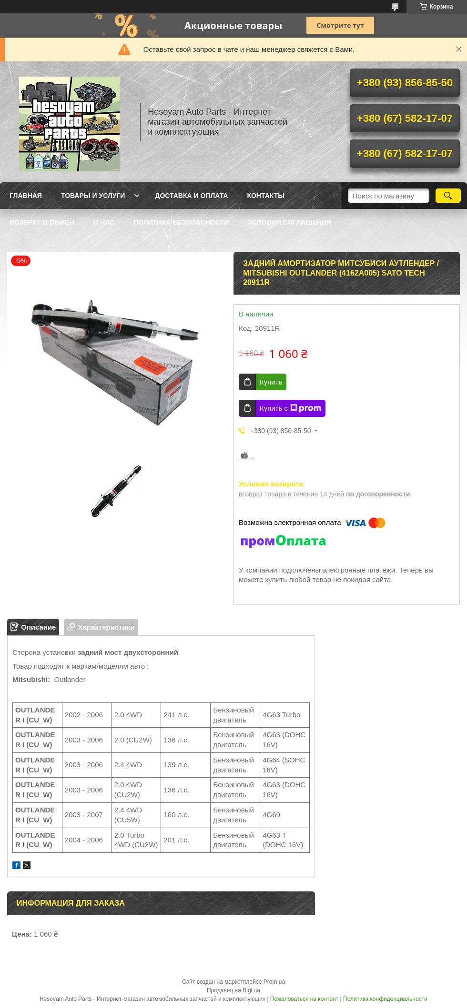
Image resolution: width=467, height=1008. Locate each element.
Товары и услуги (93, 195)
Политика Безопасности (181, 222)
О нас (104, 222)
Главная (26, 195)
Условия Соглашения (289, 222)
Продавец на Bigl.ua (233, 990)
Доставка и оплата (191, 195)
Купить (271, 382)
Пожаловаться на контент (304, 999)
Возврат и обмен (42, 222)
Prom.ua (274, 981)
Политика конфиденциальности (385, 999)
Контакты (265, 195)
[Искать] (448, 195)
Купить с (290, 408)
